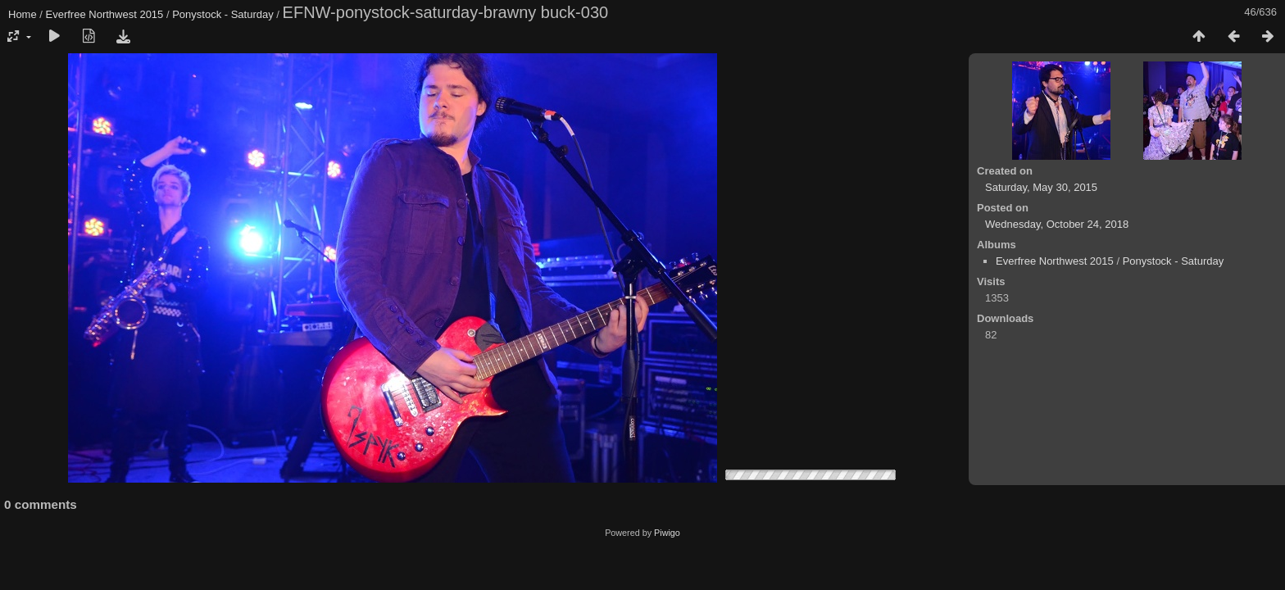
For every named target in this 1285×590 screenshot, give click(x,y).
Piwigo (667, 533)
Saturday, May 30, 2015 (1041, 187)
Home (22, 14)
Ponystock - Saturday (223, 14)
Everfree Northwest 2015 (105, 14)
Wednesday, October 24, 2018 (1056, 224)
